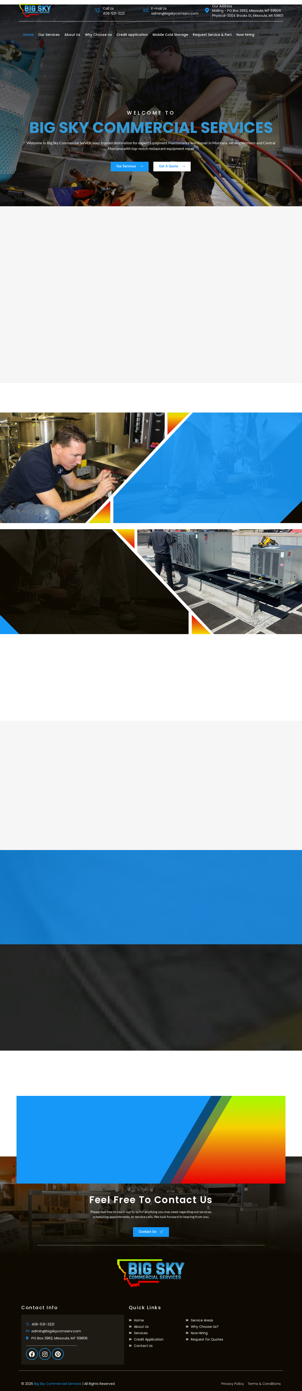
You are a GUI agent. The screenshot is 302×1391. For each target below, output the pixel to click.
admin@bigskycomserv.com (174, 13)
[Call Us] (97, 10)
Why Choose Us (98, 34)
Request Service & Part (212, 34)
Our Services (49, 34)
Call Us (108, 8)
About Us (72, 34)
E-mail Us (159, 8)
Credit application (132, 34)
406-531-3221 (114, 13)
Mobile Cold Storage (170, 34)
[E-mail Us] (145, 10)
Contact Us (269, 34)
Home (28, 34)
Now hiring (245, 34)
